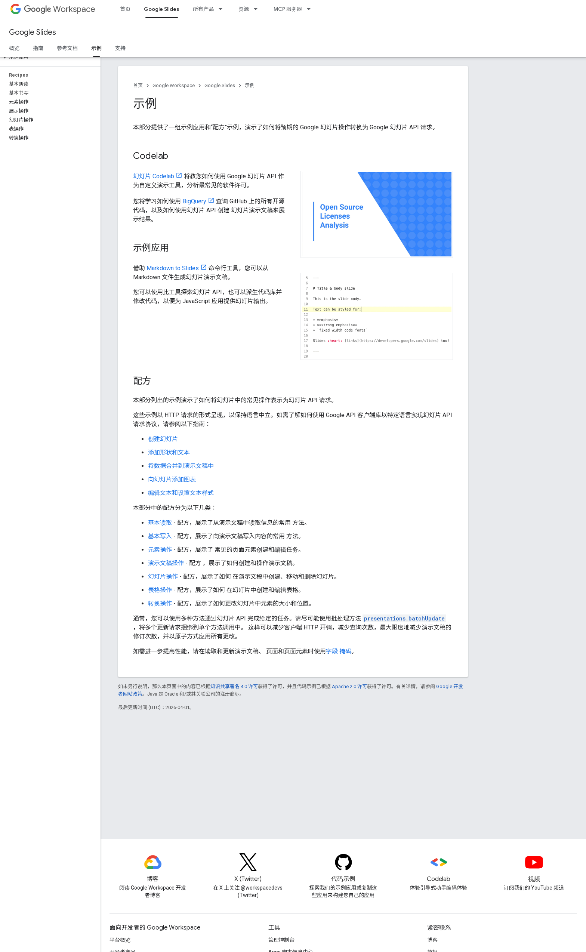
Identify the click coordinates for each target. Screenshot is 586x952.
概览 (14, 48)
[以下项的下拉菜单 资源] (258, 9)
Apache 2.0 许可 (349, 686)
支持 (120, 48)
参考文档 (67, 48)
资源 (243, 9)
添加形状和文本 (169, 452)
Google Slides (32, 32)
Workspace (59, 9)
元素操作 (160, 549)
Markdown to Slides (172, 268)
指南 (38, 48)
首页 (125, 9)
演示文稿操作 (166, 563)
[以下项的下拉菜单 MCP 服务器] (311, 9)
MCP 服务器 (288, 9)
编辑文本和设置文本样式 (181, 492)
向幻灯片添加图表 (172, 479)
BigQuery (194, 201)
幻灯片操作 (163, 576)
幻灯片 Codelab (153, 176)
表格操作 (160, 590)
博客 (432, 940)
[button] (49, 57)
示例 (250, 85)
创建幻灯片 (163, 439)
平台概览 (120, 940)
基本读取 (160, 522)
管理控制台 (281, 940)
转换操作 (160, 603)
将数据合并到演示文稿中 (181, 465)
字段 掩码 (338, 651)
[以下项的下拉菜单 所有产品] (223, 9)
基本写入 (160, 536)
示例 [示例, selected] (96, 48)
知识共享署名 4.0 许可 (234, 686)
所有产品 (203, 9)
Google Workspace (173, 85)
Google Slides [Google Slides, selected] (161, 9)
